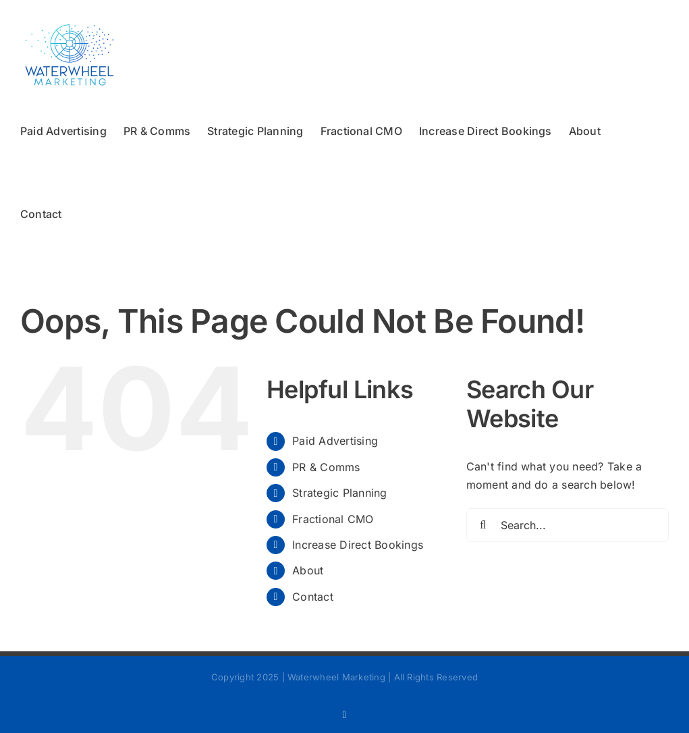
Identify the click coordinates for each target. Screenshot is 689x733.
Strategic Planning (339, 492)
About (307, 570)
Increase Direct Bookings (357, 544)
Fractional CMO (332, 519)
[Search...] (567, 525)
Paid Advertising (335, 440)
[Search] (483, 525)
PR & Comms (326, 467)
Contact (312, 596)
